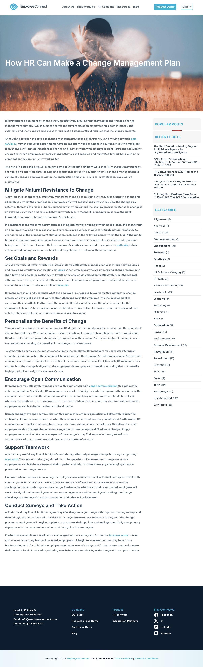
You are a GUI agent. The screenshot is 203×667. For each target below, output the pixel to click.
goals (61, 269)
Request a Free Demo (85, 620)
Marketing (160, 305)
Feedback (160, 259)
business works (118, 535)
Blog (136, 6)
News (157, 318)
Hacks (157, 265)
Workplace (160, 404)
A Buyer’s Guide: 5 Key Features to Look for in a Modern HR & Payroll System (175, 184)
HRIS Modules (86, 6)
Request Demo (165, 6)
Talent (158, 384)
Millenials (159, 311)
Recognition (161, 351)
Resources (123, 6)
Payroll (158, 331)
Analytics (159, 226)
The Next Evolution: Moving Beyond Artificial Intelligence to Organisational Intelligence (176, 149)
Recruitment (161, 358)
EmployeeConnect (78, 658)
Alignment (160, 219)
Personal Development (168, 345)
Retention (160, 365)
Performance (162, 338)
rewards (63, 285)
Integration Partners (125, 620)
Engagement (162, 245)
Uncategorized (163, 398)
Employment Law (165, 239)
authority (122, 245)
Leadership (161, 292)
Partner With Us (82, 627)
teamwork (11, 459)
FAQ (74, 633)
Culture (158, 232)
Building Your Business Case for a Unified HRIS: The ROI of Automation (176, 196)
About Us (68, 6)
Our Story (77, 614)
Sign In (186, 6)
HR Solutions (106, 6)
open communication (104, 385)
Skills (157, 371)
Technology (161, 391)
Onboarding (161, 325)
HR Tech (159, 278)
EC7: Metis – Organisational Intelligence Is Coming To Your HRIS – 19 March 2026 (176, 162)
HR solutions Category (167, 272)
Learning (159, 298)
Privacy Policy (124, 658)
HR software (120, 614)
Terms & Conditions (146, 658)
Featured (159, 252)
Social (157, 378)
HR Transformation (165, 285)
